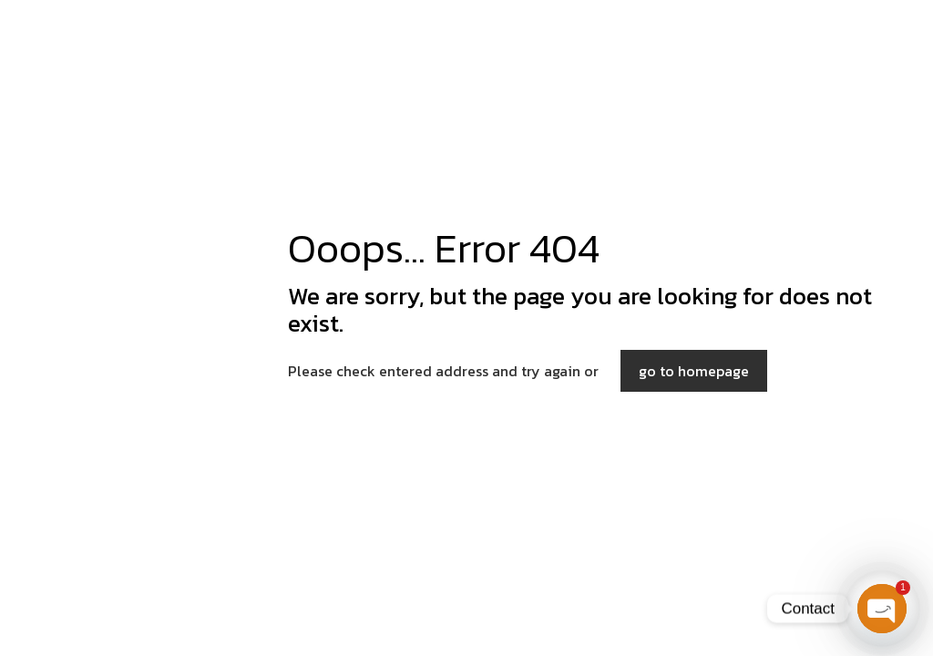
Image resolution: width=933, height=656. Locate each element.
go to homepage (694, 371)
